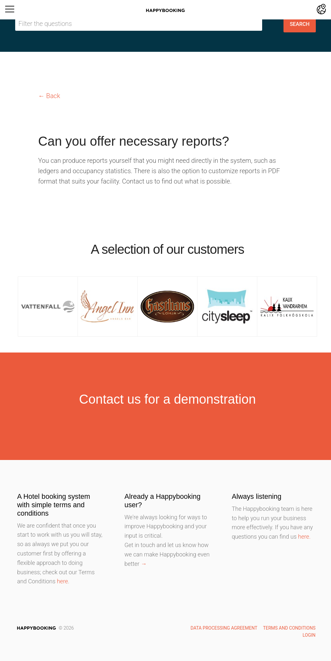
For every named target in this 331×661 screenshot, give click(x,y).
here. (304, 536)
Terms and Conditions (289, 628)
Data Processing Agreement (223, 628)
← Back (49, 96)
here (62, 581)
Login (309, 635)
